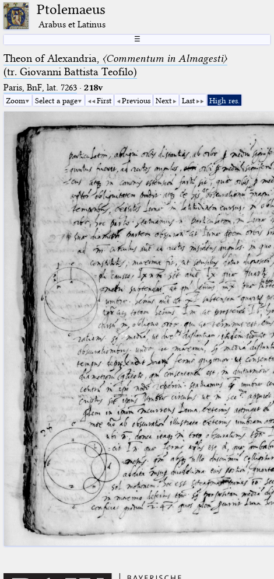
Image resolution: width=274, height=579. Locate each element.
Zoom (15, 100)
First (104, 100)
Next (163, 100)
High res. (224, 100)
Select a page (56, 100)
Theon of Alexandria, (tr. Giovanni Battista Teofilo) (115, 65)
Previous (136, 100)
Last (188, 100)
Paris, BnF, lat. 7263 (40, 87)
